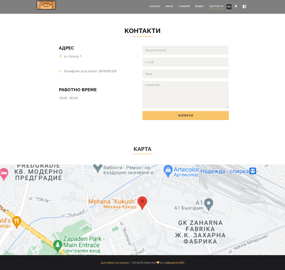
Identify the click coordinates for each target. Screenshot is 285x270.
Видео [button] (199, 6)
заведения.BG (174, 262)
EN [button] (229, 6)
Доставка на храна (115, 262)
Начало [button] (155, 6)
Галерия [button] (184, 6)
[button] (244, 7)
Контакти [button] (216, 6)
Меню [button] (169, 6)
